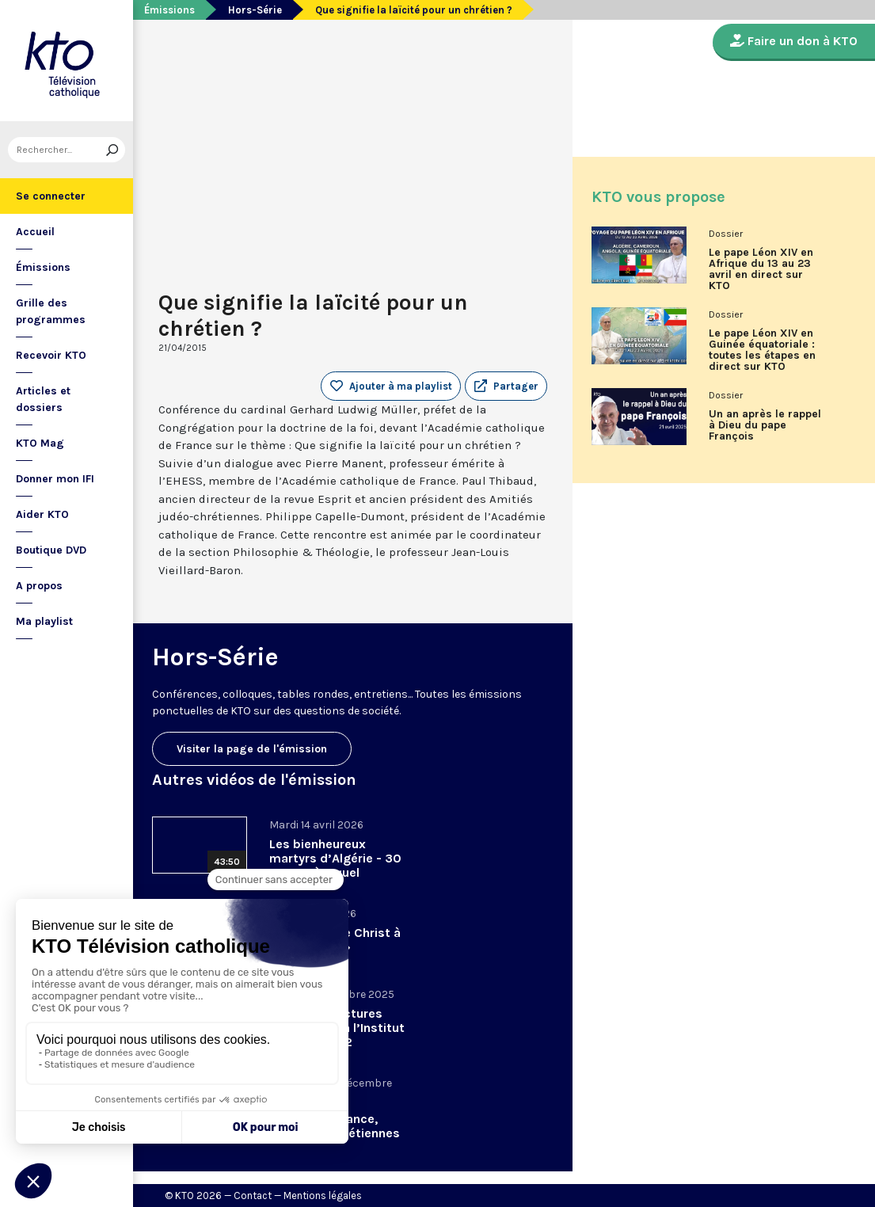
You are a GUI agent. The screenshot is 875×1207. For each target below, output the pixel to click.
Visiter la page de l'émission (252, 749)
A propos (39, 585)
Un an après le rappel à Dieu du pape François (765, 425)
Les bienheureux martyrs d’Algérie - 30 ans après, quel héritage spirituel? (335, 865)
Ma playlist (44, 621)
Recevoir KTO (51, 355)
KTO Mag (40, 443)
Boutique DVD (51, 550)
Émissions (43, 267)
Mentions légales (322, 1195)
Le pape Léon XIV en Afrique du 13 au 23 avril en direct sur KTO (761, 269)
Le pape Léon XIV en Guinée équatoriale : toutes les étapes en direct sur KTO (762, 350)
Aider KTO (42, 514)
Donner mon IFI (55, 478)
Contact (253, 1195)
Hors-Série (255, 10)
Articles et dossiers (43, 399)
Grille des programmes (51, 311)
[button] (506, 386)
